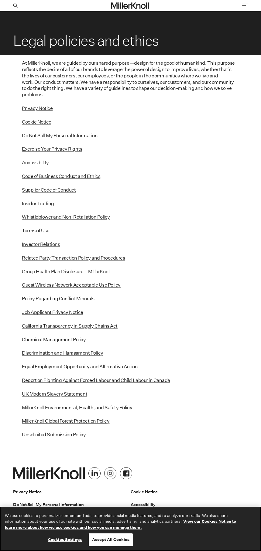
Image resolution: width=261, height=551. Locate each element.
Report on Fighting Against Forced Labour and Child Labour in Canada (96, 380)
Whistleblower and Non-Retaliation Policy (66, 217)
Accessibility (35, 162)
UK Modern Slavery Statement (54, 394)
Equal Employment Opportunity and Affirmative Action (80, 366)
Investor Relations (41, 244)
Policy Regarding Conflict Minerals (58, 298)
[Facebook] (126, 473)
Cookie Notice (36, 122)
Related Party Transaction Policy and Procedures (73, 258)
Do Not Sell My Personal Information (60, 135)
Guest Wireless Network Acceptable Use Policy (71, 285)
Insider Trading (38, 203)
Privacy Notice (37, 108)
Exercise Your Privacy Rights (52, 149)
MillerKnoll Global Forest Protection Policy (65, 421)
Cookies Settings (65, 539)
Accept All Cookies (110, 539)
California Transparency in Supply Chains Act (70, 326)
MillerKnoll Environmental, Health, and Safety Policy (77, 407)
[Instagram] (110, 473)
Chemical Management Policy (54, 339)
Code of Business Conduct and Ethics (61, 176)
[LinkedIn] (94, 473)
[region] (130, 529)
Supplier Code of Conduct (49, 190)
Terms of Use (35, 230)
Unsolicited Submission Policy (54, 434)
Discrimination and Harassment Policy (62, 353)
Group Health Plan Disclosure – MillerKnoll (66, 271)
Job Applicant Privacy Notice (52, 312)
